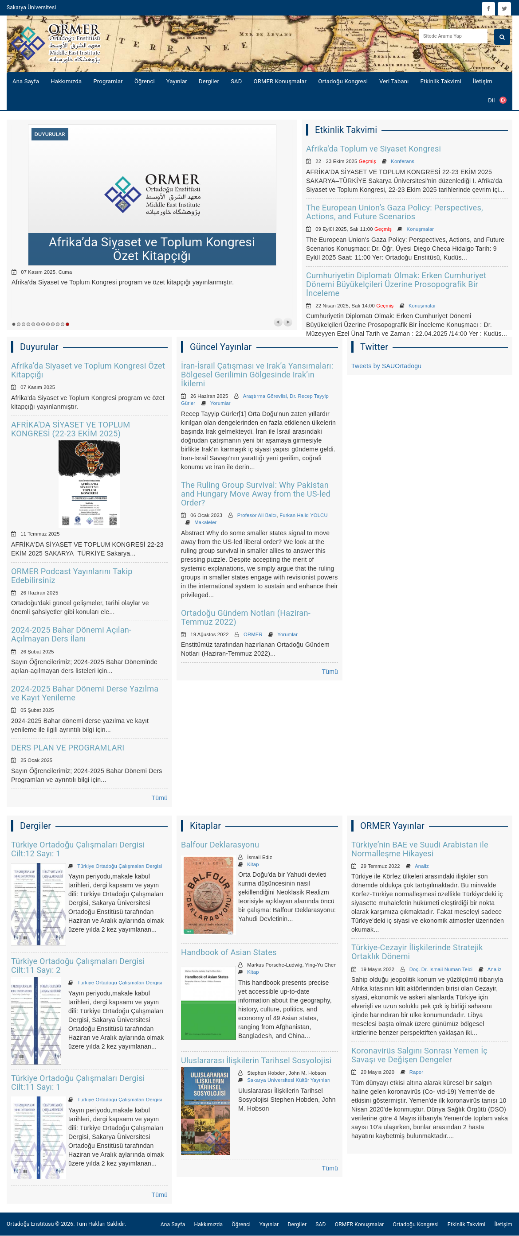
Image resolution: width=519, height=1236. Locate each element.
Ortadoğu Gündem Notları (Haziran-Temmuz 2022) (246, 617)
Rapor (416, 1072)
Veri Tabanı (394, 81)
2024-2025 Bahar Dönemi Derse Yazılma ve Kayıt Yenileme (84, 693)
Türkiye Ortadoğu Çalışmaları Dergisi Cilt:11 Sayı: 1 (78, 1082)
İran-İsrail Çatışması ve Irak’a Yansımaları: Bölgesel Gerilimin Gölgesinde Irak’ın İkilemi (257, 374)
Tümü (159, 797)
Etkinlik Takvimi (441, 81)
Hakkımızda (66, 81)
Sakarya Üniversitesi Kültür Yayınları (288, 1080)
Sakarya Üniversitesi (31, 7)
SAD (236, 81)
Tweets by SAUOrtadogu (386, 365)
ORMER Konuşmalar (280, 81)
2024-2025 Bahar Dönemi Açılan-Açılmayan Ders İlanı (71, 634)
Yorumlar (220, 403)
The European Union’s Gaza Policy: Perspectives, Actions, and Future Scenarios (394, 212)
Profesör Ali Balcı (257, 515)
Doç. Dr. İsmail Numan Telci (441, 969)
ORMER (253, 634)
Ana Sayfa (25, 81)
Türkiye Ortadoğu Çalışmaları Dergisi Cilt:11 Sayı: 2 (78, 965)
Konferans (402, 161)
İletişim (482, 81)
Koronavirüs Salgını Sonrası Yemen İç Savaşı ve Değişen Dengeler (419, 1055)
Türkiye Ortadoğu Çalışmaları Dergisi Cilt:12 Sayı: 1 (78, 849)
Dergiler (209, 81)
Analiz (422, 866)
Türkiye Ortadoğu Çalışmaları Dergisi (119, 866)
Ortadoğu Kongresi (343, 81)
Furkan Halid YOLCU (303, 515)
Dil (497, 100)
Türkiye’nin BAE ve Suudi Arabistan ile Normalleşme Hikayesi (419, 849)
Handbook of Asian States (229, 952)
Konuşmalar (420, 229)
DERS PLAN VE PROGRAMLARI (67, 747)
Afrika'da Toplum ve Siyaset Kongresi (373, 148)
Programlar (107, 81)
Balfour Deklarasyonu (220, 844)
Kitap (253, 864)
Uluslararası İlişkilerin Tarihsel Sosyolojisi (256, 1060)
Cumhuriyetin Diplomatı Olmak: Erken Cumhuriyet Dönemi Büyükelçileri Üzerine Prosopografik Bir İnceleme (396, 284)
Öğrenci (144, 81)
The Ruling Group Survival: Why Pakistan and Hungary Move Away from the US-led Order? (255, 493)
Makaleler (205, 522)
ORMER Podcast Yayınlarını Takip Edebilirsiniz (72, 576)
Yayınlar (176, 81)
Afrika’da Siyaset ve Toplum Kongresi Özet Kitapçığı (88, 370)
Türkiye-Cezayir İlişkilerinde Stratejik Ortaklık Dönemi (417, 952)
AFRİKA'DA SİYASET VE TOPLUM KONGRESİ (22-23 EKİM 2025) (70, 429)
